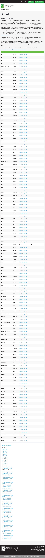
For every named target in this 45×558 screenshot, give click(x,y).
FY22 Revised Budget (6, 486)
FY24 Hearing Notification (7, 472)
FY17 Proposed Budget (7, 516)
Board (17, 7)
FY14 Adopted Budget (6, 533)
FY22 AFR (4, 451)
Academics (7, 7)
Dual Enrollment (31, 7)
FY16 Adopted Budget (6, 522)
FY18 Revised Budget (6, 512)
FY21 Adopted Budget (6, 491)
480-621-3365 (24, 1)
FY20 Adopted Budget (6, 498)
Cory (40, 556)
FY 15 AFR (4, 462)
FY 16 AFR (4, 460)
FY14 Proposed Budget (7, 531)
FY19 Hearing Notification (7, 501)
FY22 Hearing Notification (7, 482)
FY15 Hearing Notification (7, 525)
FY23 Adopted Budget (6, 480)
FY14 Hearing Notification (7, 530)
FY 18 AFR (4, 457)
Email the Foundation (39, 547)
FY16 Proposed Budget (7, 521)
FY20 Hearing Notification (7, 495)
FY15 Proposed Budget (7, 526)
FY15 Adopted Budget (6, 528)
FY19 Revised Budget (6, 506)
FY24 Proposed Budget (7, 473)
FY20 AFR (4, 454)
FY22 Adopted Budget (6, 485)
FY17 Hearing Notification (7, 515)
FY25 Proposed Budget (7, 468)
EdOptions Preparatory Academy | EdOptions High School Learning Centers (19, 556)
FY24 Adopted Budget (6, 474)
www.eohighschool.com (6, 35)
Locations (2, 7)
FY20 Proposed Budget (7, 496)
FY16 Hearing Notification (7, 520)
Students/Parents (23, 7)
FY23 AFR (4, 450)
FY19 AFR (4, 456)
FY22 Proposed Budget (7, 483)
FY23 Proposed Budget (7, 478)
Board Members (7, 445)
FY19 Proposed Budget (7, 503)
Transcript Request (4, 9)
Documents (13, 7)
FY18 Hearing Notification (7, 508)
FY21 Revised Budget (6, 493)
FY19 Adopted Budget (6, 504)
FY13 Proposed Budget (7, 536)
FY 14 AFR (4, 463)
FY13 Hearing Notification (7, 535)
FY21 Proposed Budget (7, 490)
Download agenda (23, 54)
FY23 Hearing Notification (7, 477)
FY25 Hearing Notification (7, 466)
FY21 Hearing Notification (7, 488)
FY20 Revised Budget (6, 499)
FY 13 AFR (4, 465)
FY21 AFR (4, 453)
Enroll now (30, 1)
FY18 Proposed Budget (7, 509)
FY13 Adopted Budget (6, 538)
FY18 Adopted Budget (6, 511)
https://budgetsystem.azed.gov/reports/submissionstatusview (13, 49)
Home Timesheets (39, 1)
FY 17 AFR (4, 459)
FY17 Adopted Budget (6, 517)
